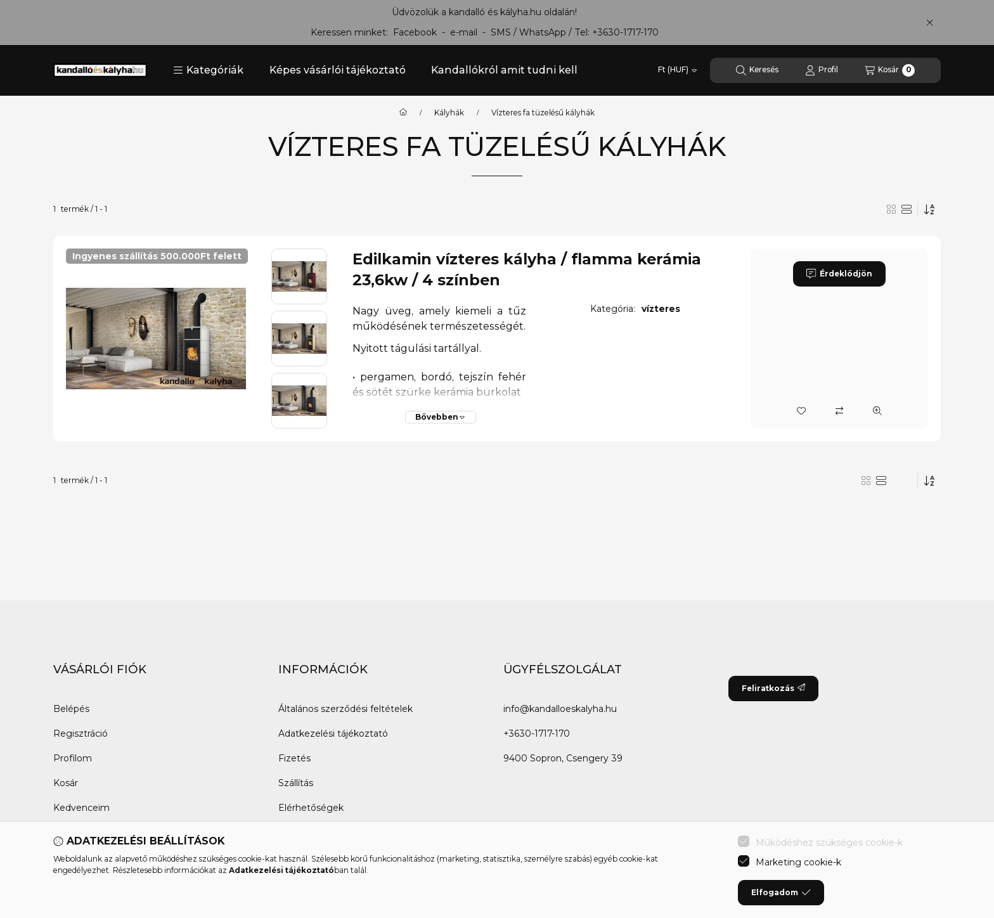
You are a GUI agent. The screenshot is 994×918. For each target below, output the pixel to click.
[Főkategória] (403, 112)
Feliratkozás (773, 688)
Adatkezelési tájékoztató (333, 733)
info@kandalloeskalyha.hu (560, 708)
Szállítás (295, 783)
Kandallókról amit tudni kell (504, 70)
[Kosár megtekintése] (889, 70)
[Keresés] (757, 70)
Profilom (72, 758)
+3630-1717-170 (625, 32)
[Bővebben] (440, 417)
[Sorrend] (929, 209)
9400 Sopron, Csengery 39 (563, 758)
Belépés (71, 708)
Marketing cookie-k (798, 862)
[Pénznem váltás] (677, 70)
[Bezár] (930, 22)
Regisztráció (80, 733)
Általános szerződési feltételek (345, 708)
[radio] (891, 209)
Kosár (65, 783)
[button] (208, 70)
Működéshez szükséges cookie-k (829, 842)
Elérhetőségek (311, 807)
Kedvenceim (81, 807)
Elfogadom (781, 893)
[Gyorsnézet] (877, 410)
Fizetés (294, 758)
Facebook (415, 32)
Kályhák (449, 112)
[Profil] (821, 70)
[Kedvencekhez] (801, 410)
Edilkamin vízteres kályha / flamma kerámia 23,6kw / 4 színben (526, 270)
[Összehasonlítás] (839, 410)
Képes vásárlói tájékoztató (337, 70)
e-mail (463, 32)
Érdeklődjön (839, 274)
